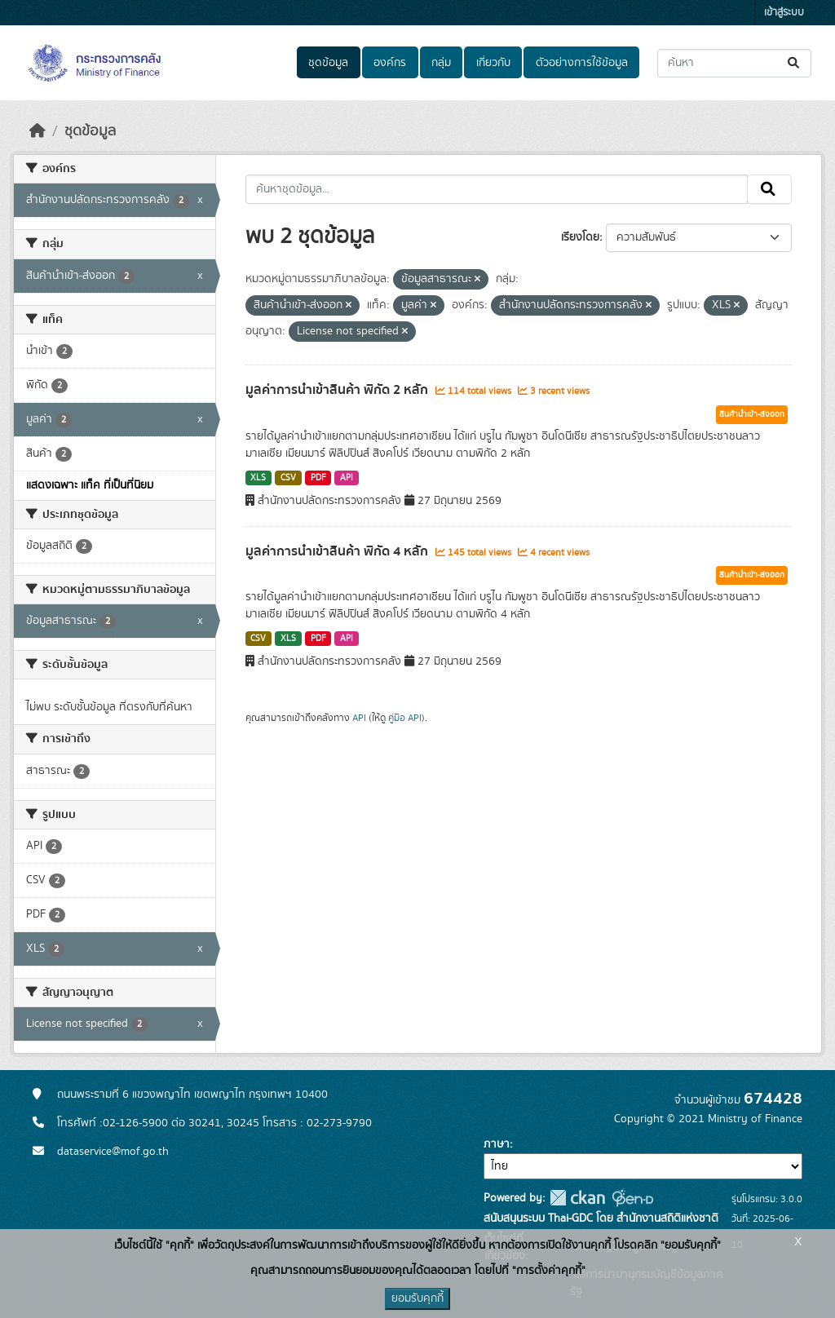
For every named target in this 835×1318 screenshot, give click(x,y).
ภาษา (497, 1144)
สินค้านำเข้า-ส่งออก (751, 414)
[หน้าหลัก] (37, 131)
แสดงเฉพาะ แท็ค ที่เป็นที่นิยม (89, 485)
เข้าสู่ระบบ (784, 12)
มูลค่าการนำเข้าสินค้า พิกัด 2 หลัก (338, 389)
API (346, 477)
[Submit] (794, 63)
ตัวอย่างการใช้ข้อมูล (582, 63)
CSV (288, 477)
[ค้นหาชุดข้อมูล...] (734, 63)
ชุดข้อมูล (328, 63)
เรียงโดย (580, 237)
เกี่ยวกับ (493, 63)
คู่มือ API (405, 717)
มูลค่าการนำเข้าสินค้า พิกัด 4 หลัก (338, 551)
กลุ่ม (441, 63)
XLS (258, 477)
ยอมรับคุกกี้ (417, 1298)
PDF (318, 477)
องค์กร (389, 63)
